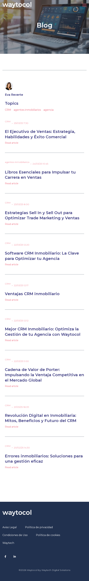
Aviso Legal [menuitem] (9, 527)
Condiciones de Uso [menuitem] (15, 535)
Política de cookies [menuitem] (48, 535)
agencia (48, 109)
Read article (11, 142)
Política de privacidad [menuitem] (39, 527)
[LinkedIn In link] (15, 556)
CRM (8, 109)
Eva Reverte (14, 95)
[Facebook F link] (5, 556)
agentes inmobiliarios (27, 109)
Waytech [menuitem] (8, 542)
